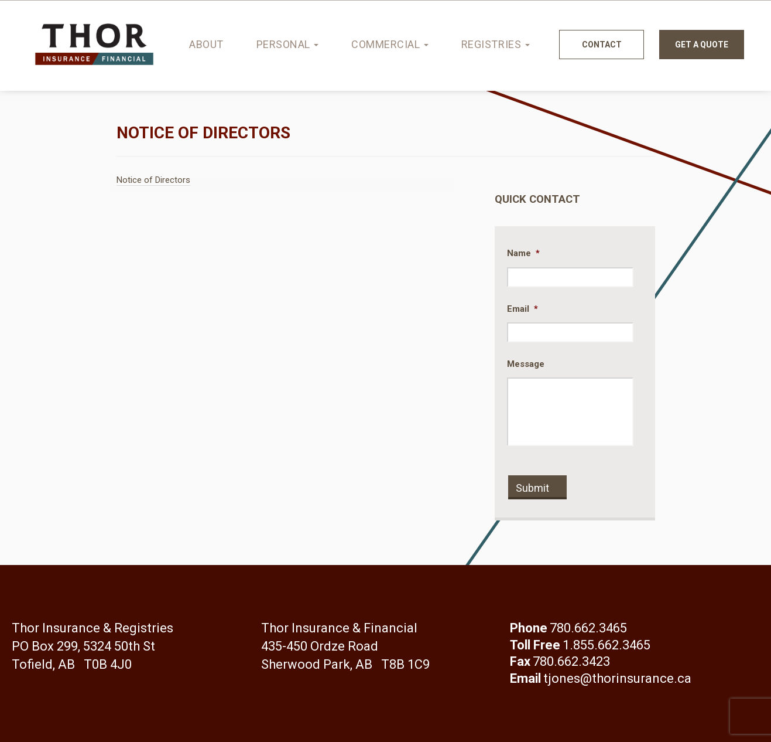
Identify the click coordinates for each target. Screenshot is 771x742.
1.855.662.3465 (606, 645)
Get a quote (701, 44)
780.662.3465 (588, 628)
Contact (602, 44)
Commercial (390, 44)
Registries (495, 44)
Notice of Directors (153, 180)
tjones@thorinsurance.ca (617, 678)
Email (522, 309)
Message (525, 364)
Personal (287, 44)
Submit (532, 488)
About (206, 44)
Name (523, 253)
